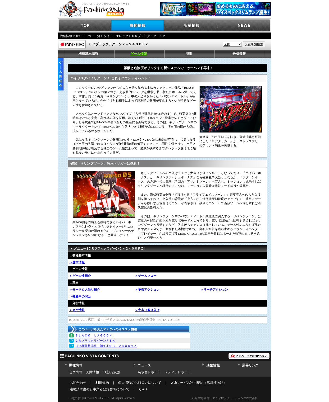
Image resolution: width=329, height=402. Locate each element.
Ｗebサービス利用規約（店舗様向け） (198, 382)
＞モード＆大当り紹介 (84, 289)
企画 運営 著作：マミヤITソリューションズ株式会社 (224, 398)
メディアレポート (177, 372)
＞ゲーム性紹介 (80, 276)
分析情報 (239, 54)
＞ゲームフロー (145, 276)
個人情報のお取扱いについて (139, 382)
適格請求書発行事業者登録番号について (99, 389)
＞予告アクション (147, 289)
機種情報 (137, 25)
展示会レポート (149, 372)
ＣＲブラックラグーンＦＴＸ (95, 340)
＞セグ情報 (77, 310)
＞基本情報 (77, 262)
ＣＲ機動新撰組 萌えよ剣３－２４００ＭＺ (106, 346)
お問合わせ (78, 382)
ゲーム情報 (138, 54)
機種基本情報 (88, 54)
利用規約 (102, 382)
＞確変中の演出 (80, 296)
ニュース (144, 365)
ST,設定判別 (111, 372)
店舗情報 (191, 25)
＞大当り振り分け (147, 310)
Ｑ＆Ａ (143, 389)
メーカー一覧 (91, 36)
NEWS (244, 25)
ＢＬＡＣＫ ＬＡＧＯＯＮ (93, 335)
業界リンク (250, 365)
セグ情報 (75, 372)
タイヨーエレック (116, 36)
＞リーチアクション (214, 289)
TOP (84, 25)
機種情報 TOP (69, 36)
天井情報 (92, 372)
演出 (189, 54)
